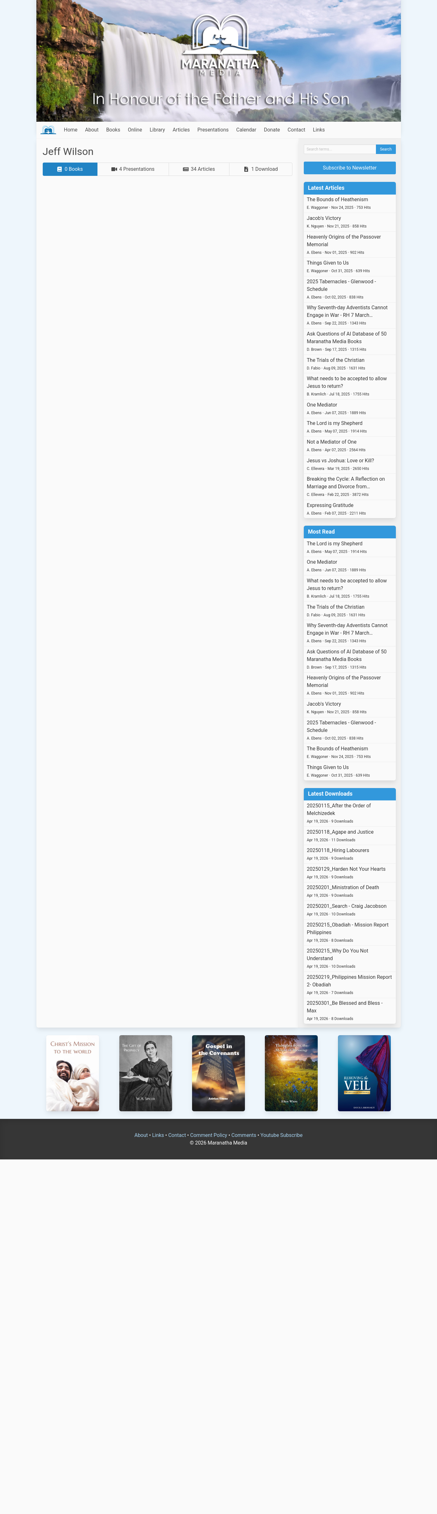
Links (319, 130)
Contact (296, 130)
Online (135, 130)
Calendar (246, 130)
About (92, 130)
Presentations (213, 130)
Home (71, 130)
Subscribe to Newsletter (350, 168)
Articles (181, 130)
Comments (243, 1135)
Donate (272, 130)
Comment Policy (208, 1135)
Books (113, 130)
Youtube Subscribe (281, 1135)
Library (157, 130)
